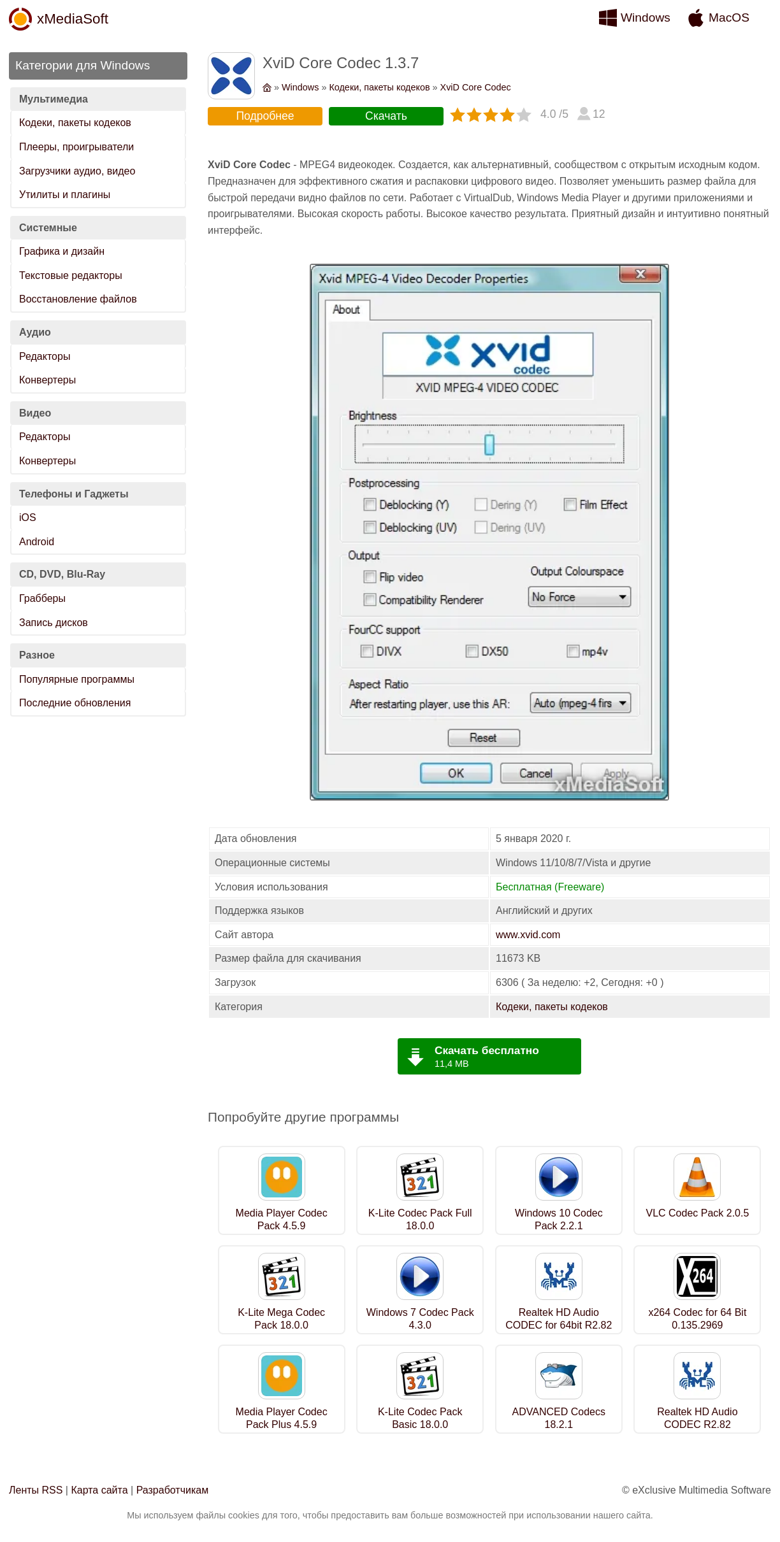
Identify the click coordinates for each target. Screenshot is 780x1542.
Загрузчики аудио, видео (77, 171)
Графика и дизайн (62, 251)
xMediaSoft (72, 19)
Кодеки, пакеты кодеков (75, 122)
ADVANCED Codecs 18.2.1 (558, 1418)
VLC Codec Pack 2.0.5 (697, 1213)
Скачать (386, 116)
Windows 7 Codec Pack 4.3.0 (420, 1319)
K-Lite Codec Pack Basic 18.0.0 (420, 1418)
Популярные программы (76, 679)
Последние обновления (75, 702)
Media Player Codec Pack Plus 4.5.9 (282, 1418)
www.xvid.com (528, 934)
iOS (27, 517)
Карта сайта (99, 1490)
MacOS (729, 17)
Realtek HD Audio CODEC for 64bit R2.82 (558, 1319)
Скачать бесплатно (487, 1050)
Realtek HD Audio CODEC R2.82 (697, 1418)
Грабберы (42, 598)
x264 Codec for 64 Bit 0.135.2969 (697, 1319)
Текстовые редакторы (70, 275)
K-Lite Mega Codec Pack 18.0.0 (281, 1319)
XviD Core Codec (475, 87)
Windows (645, 17)
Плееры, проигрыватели (76, 146)
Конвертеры (47, 380)
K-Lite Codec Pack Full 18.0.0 (420, 1220)
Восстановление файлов (78, 299)
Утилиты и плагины (64, 194)
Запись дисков (53, 622)
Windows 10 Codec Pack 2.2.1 (559, 1220)
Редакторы (44, 356)
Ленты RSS (35, 1490)
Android (36, 541)
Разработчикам (172, 1490)
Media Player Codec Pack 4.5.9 (282, 1220)
